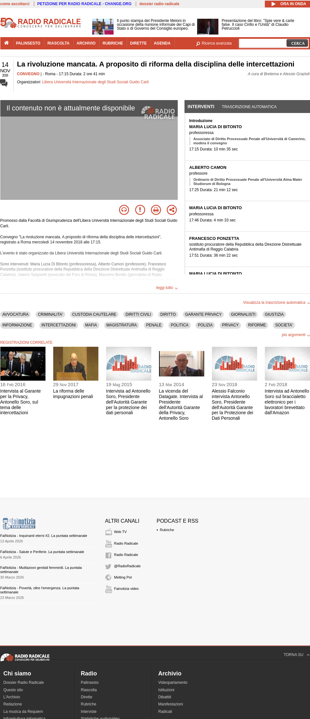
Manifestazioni (170, 704)
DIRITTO (168, 314)
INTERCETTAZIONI (59, 325)
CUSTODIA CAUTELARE (94, 314)
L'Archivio (12, 697)
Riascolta (89, 690)
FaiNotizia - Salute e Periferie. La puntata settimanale (42, 552)
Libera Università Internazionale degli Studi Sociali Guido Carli (95, 82)
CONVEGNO (28, 74)
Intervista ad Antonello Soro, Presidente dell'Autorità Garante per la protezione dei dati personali (128, 401)
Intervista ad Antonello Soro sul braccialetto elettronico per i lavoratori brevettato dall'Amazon (287, 401)
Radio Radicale (126, 543)
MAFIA (91, 325)
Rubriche (167, 530)
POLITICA (179, 325)
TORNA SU (293, 654)
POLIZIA (205, 325)
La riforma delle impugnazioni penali (73, 393)
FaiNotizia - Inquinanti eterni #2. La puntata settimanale (43, 536)
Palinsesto (90, 682)
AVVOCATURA (16, 314)
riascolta (58, 43)
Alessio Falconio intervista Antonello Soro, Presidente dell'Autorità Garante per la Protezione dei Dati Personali (232, 404)
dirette (138, 43)
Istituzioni (166, 690)
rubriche (113, 43)
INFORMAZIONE (17, 325)
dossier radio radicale (159, 4)
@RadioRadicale (127, 566)
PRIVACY (230, 325)
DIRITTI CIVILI (138, 314)
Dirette (86, 697)
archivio (85, 43)
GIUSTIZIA (274, 314)
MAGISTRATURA (121, 325)
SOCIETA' (284, 325)
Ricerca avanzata (217, 43)
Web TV (120, 532)
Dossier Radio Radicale (24, 682)
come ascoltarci (15, 4)
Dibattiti (164, 697)
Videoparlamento (173, 682)
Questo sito (13, 690)
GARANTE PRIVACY (203, 314)
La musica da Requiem (23, 711)
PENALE (153, 325)
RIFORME (257, 325)
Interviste (89, 711)
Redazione (13, 704)
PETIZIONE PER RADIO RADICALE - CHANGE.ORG (84, 4)
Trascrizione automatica (249, 107)
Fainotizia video (126, 589)
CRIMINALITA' (50, 314)
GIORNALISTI (243, 314)
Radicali (165, 711)
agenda (162, 43)
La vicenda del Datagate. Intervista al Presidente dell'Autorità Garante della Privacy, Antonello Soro (181, 404)
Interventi (201, 106)
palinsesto (28, 43)
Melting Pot (123, 577)
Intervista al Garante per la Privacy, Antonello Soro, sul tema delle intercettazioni (20, 401)
